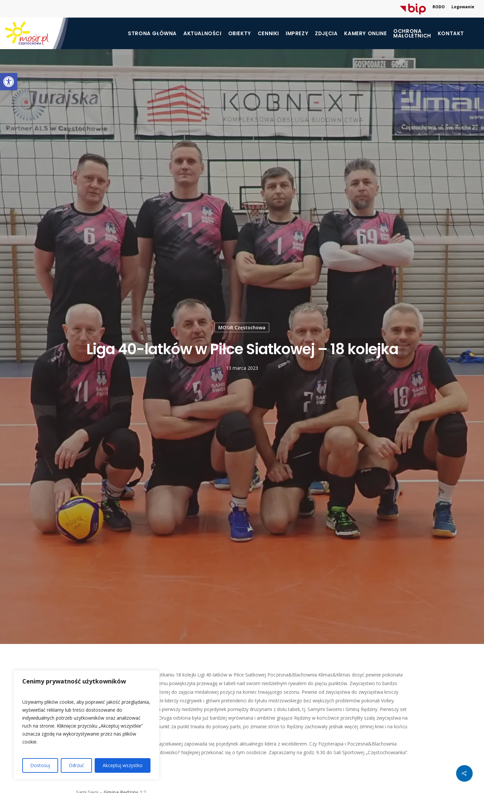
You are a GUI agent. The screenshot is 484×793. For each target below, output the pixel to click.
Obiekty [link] (239, 33)
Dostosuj (40, 765)
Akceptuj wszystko (123, 765)
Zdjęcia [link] (326, 33)
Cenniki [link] (268, 33)
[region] (86, 725)
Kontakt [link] (451, 33)
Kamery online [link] (365, 33)
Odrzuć (76, 765)
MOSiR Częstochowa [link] (241, 327)
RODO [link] (439, 7)
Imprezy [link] (297, 33)
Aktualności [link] (202, 33)
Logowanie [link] (462, 7)
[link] (8, 81)
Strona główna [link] (152, 33)
